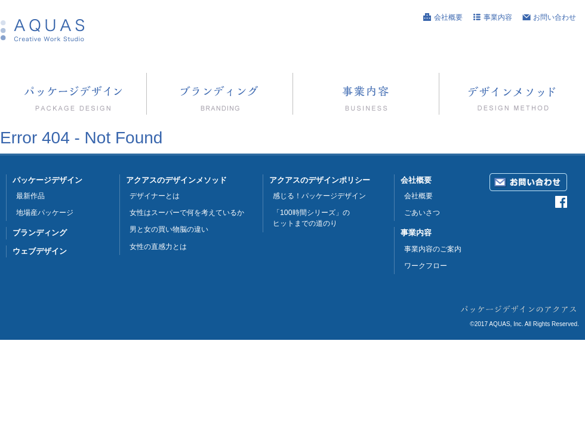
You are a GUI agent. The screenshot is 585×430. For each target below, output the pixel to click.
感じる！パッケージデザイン (319, 196)
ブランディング (40, 232)
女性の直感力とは (158, 246)
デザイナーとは (155, 196)
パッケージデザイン (47, 180)
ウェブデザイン (40, 251)
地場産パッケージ (44, 212)
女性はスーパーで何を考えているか (187, 212)
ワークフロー (425, 266)
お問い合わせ (554, 17)
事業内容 (498, 17)
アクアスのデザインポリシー (319, 180)
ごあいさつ (422, 212)
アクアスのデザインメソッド (176, 180)
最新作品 (30, 196)
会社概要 (448, 17)
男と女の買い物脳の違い (169, 229)
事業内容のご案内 (432, 249)
